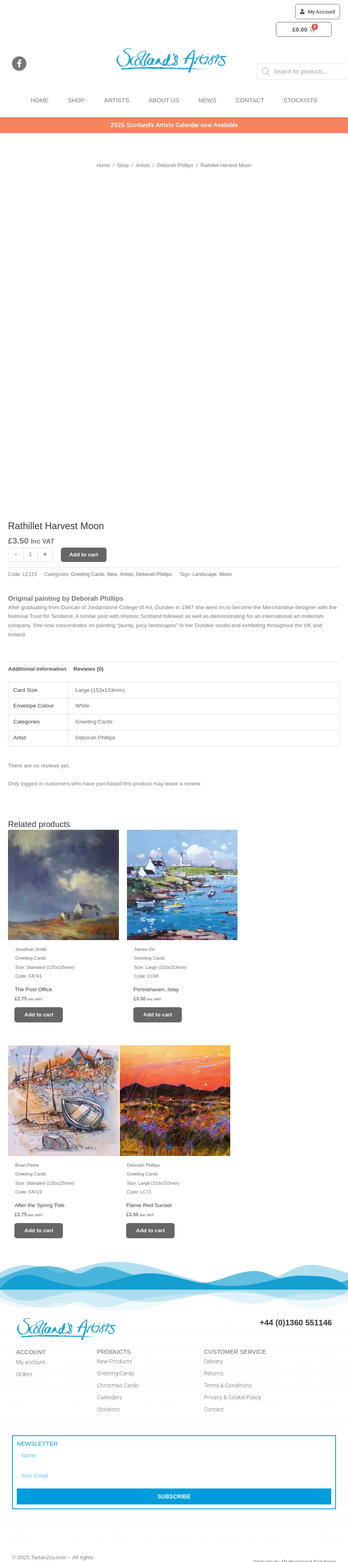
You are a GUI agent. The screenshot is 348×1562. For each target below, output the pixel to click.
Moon (225, 574)
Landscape (205, 574)
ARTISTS (116, 100)
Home (103, 165)
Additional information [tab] (37, 669)
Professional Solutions (309, 1552)
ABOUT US (164, 100)
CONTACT (249, 100)
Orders (24, 1364)
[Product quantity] (30, 555)
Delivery (213, 1351)
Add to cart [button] (41, 1009)
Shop (123, 165)
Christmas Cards (118, 1375)
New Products (114, 1351)
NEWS (207, 100)
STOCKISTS (301, 100)
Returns (213, 1363)
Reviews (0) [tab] (88, 669)
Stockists (108, 1399)
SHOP (76, 100)
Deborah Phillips (175, 165)
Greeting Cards (87, 574)
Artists (143, 165)
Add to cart (83, 555)
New (112, 574)
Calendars (109, 1387)
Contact (214, 1399)
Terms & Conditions (228, 1375)
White (82, 706)
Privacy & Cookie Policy (232, 1387)
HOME (39, 100)
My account (30, 1352)
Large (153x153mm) (100, 690)
